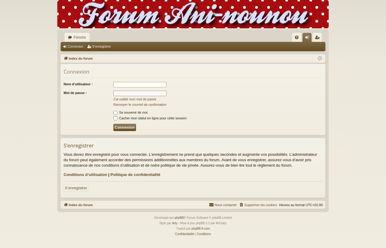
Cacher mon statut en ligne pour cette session (150, 118)
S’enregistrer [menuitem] (318, 38)
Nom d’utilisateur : (78, 84)
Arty (175, 223)
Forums (80, 37)
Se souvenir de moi (130, 112)
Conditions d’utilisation (85, 174)
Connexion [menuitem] (308, 38)
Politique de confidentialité (135, 174)
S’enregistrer (101, 46)
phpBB (179, 217)
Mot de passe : (75, 93)
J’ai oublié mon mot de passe (134, 99)
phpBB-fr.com (200, 228)
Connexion (76, 46)
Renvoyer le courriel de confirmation (139, 104)
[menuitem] (296, 37)
